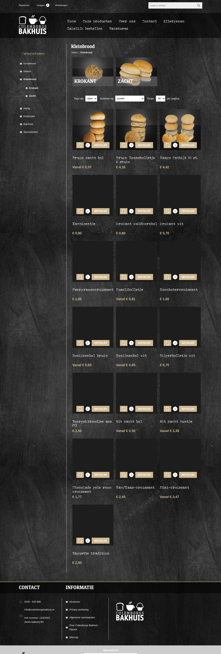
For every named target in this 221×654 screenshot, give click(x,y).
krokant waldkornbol (136, 218)
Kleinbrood (30, 79)
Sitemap (73, 617)
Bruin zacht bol (88, 155)
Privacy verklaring (79, 590)
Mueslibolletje (129, 281)
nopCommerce (197, 650)
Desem (27, 71)
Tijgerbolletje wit (177, 344)
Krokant (85, 81)
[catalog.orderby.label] (129, 99)
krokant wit (171, 218)
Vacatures (74, 582)
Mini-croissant (174, 470)
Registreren (24, 5)
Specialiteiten (31, 132)
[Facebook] (22, 637)
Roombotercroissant (179, 281)
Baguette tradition (90, 534)
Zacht (125, 81)
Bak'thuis (28, 124)
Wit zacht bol (129, 407)
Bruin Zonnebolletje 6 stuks (135, 157)
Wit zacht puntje (176, 407)
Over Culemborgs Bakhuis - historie (84, 607)
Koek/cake (29, 116)
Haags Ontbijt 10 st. (179, 155)
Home (75, 52)
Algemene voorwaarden (82, 597)
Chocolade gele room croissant (92, 472)
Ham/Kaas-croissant (135, 470)
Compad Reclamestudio (145, 650)
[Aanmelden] (107, 638)
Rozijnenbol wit (131, 344)
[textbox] (172, 5)
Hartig (27, 108)
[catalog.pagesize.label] (160, 99)
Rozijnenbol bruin (90, 344)
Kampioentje (83, 218)
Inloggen (41, 5)
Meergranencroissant (92, 281)
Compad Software (178, 650)
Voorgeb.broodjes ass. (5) (92, 409)
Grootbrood (30, 63)
